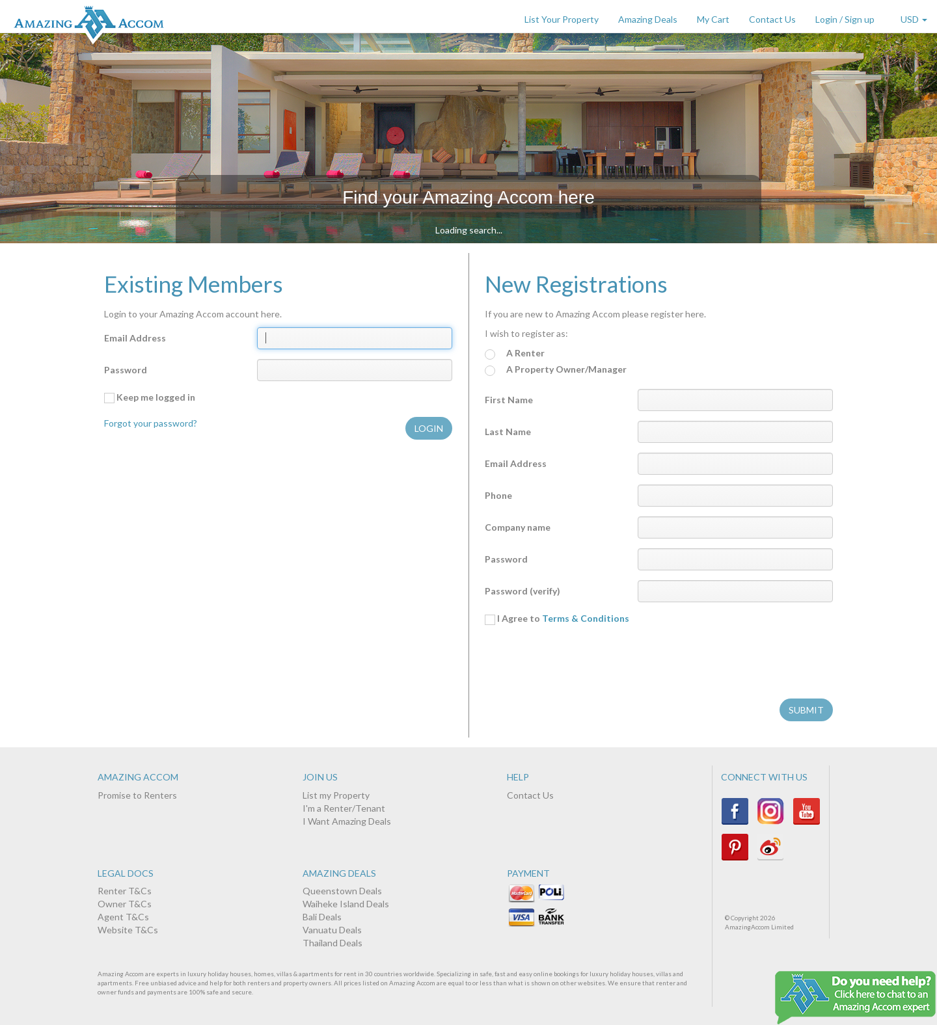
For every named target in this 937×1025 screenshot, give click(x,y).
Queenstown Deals (342, 890)
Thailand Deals (332, 942)
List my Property (336, 795)
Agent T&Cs (123, 916)
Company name (517, 527)
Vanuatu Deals (332, 929)
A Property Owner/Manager (556, 370)
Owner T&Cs (125, 903)
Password (125, 369)
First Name (509, 399)
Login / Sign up (845, 19)
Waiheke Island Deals (346, 903)
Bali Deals (322, 916)
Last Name (508, 431)
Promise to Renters (137, 795)
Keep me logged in (149, 397)
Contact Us (772, 19)
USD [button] (914, 19)
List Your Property (561, 19)
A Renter (515, 353)
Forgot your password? (150, 423)
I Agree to (557, 618)
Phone (498, 495)
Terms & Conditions (585, 618)
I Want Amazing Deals (347, 821)
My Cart (713, 19)
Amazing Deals (647, 19)
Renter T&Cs (125, 890)
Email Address (135, 337)
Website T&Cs (128, 929)
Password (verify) (522, 590)
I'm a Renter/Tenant (344, 808)
